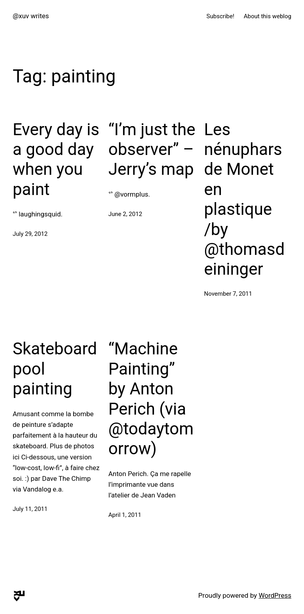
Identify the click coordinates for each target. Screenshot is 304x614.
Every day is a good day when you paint (56, 159)
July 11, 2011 (30, 509)
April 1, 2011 (124, 514)
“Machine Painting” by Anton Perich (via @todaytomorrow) (151, 398)
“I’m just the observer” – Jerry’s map (152, 149)
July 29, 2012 (30, 233)
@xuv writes (31, 16)
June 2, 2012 (125, 214)
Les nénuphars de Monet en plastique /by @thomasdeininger (244, 199)
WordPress (274, 595)
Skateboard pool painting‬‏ (55, 368)
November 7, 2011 (228, 293)
